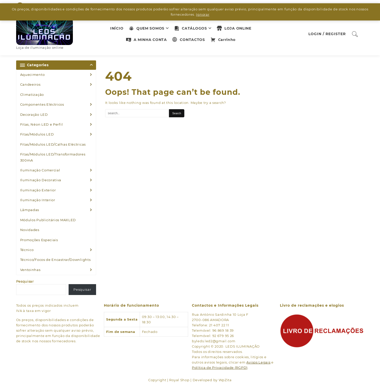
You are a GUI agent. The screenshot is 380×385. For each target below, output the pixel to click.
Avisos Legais (258, 362)
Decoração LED (34, 114)
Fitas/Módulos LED (37, 134)
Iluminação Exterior (38, 190)
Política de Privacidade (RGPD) (220, 368)
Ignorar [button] (202, 14)
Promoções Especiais (39, 240)
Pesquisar (25, 281)
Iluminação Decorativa (41, 180)
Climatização (32, 95)
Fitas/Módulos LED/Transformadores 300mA (52, 157)
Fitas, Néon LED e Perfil (41, 124)
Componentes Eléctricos (42, 104)
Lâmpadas (29, 210)
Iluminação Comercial (40, 170)
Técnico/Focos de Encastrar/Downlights (55, 260)
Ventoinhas (30, 270)
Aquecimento (32, 75)
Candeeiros (30, 84)
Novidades (29, 230)
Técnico (27, 250)
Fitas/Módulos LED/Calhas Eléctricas (53, 144)
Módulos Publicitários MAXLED (48, 220)
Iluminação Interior (37, 200)
